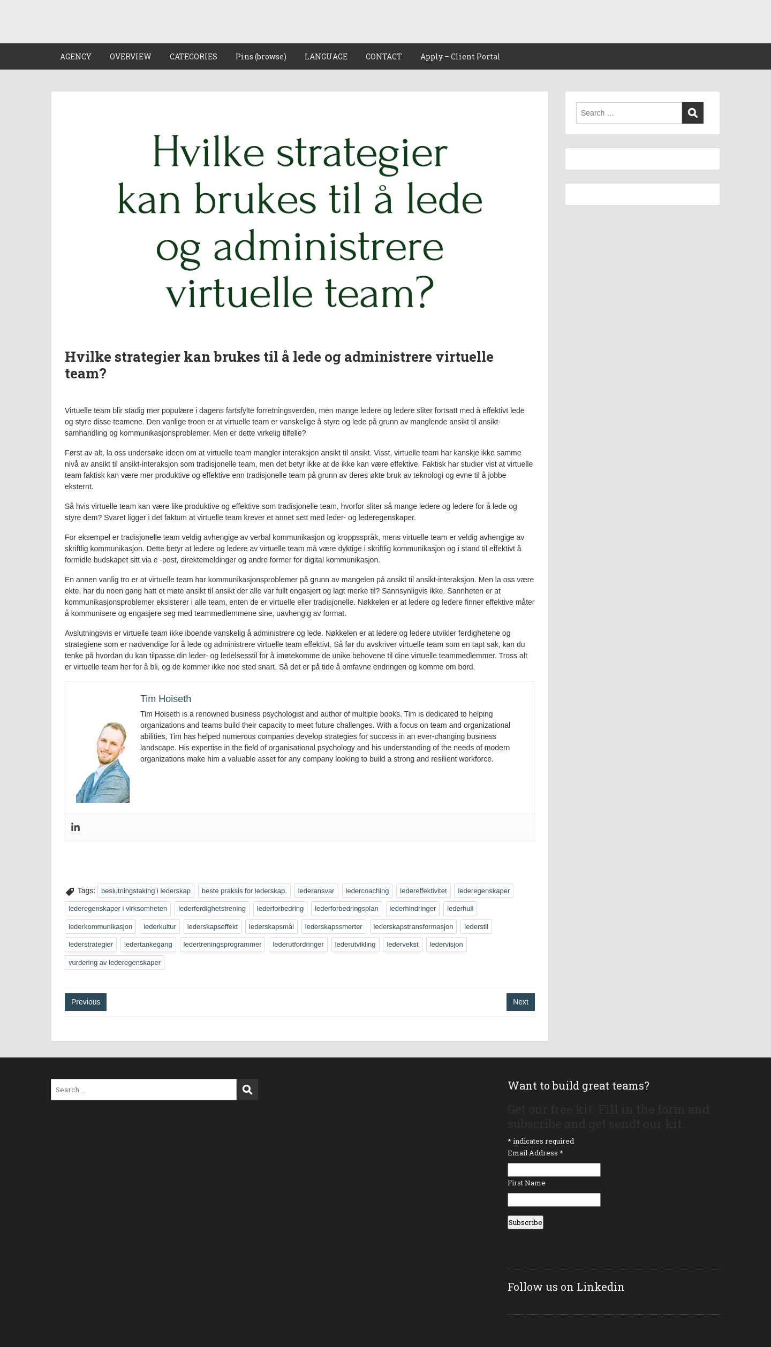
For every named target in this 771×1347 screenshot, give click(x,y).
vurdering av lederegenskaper (115, 962)
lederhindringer (413, 908)
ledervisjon (446, 944)
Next (520, 1002)
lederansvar (316, 891)
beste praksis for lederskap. (244, 891)
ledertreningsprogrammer (223, 944)
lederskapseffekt (212, 927)
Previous (85, 1002)
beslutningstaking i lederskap (146, 891)
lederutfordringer (298, 944)
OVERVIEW (131, 56)
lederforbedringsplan (347, 908)
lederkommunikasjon (100, 927)
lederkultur (159, 927)
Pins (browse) (261, 56)
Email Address (535, 1153)
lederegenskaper (484, 891)
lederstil (476, 927)
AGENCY (76, 56)
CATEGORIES (193, 56)
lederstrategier (91, 944)
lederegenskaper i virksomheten (118, 908)
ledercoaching (367, 891)
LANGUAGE (326, 56)
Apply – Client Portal (460, 56)
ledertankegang (148, 944)
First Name (527, 1183)
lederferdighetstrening (212, 908)
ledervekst (402, 944)
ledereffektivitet (423, 891)
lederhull (460, 908)
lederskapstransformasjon (413, 927)
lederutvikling (355, 944)
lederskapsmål (271, 927)
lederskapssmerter (333, 927)
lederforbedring (280, 908)
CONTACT (384, 56)
